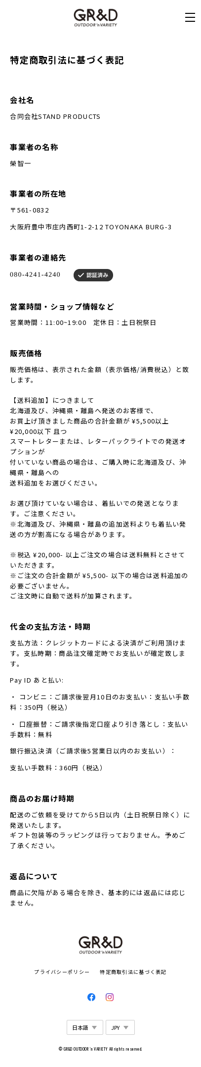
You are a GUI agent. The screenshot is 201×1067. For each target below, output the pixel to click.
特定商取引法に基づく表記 (133, 971)
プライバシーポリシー (62, 971)
